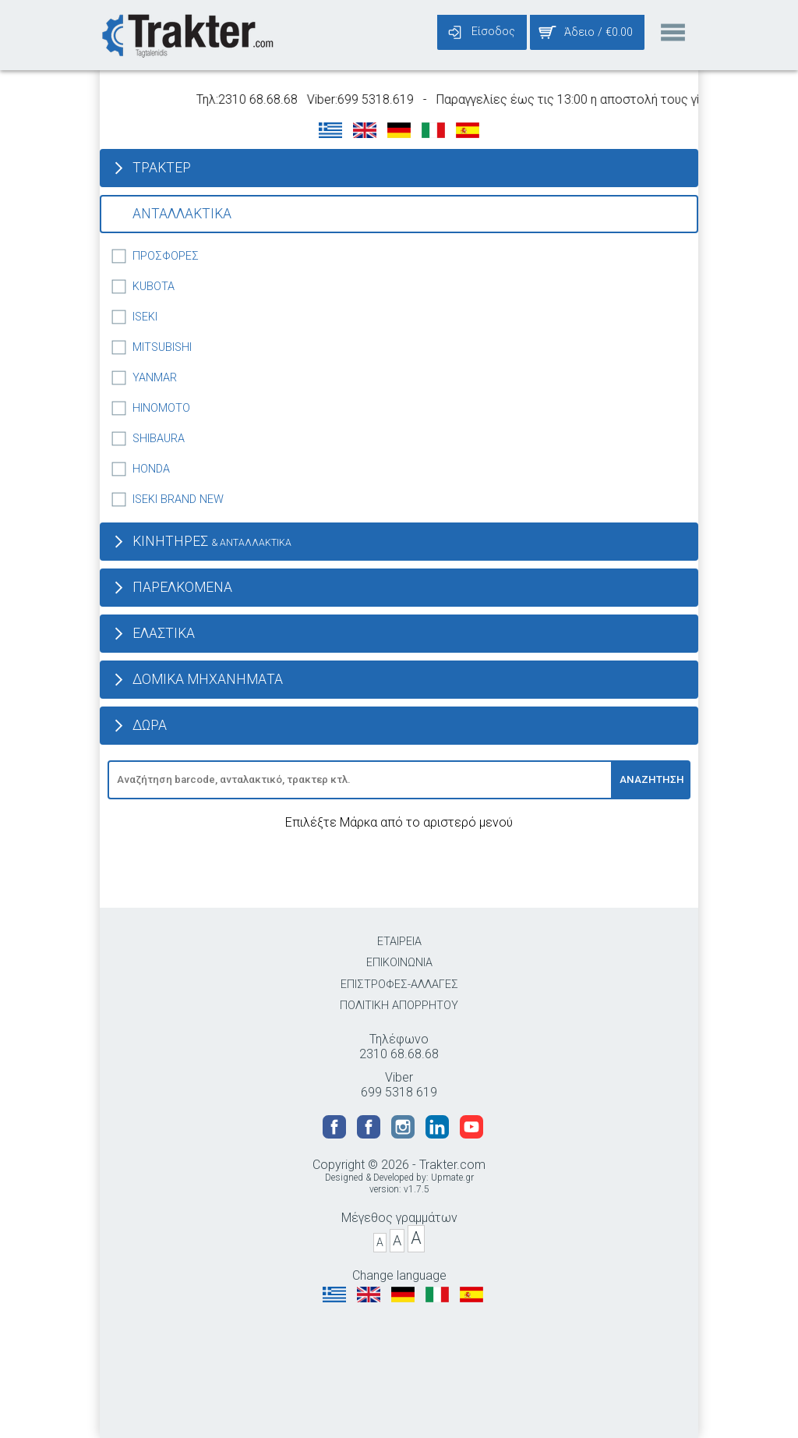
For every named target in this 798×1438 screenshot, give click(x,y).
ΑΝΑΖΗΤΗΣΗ (652, 779)
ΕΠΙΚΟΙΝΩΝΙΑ (399, 962)
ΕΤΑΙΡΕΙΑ (399, 941)
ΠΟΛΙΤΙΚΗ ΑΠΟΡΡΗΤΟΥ (399, 1005)
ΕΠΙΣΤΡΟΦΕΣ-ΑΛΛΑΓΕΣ (399, 984)
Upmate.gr (452, 1177)
